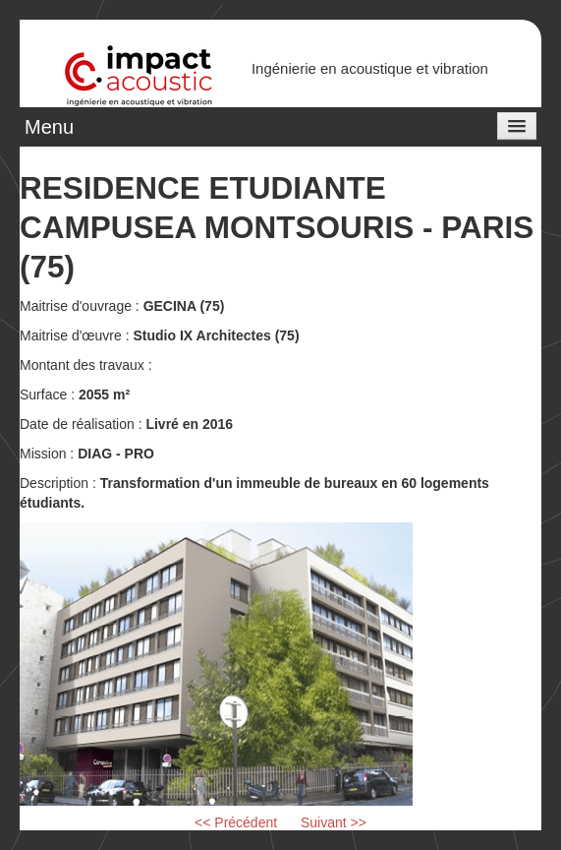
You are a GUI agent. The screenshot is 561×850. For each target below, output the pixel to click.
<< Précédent (236, 822)
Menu (49, 127)
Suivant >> (333, 822)
